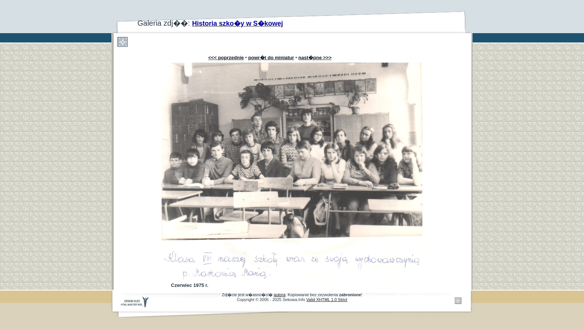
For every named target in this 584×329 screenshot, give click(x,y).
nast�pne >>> (314, 57)
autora (279, 294)
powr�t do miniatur (271, 57)
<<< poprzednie (226, 57)
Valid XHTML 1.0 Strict (326, 299)
